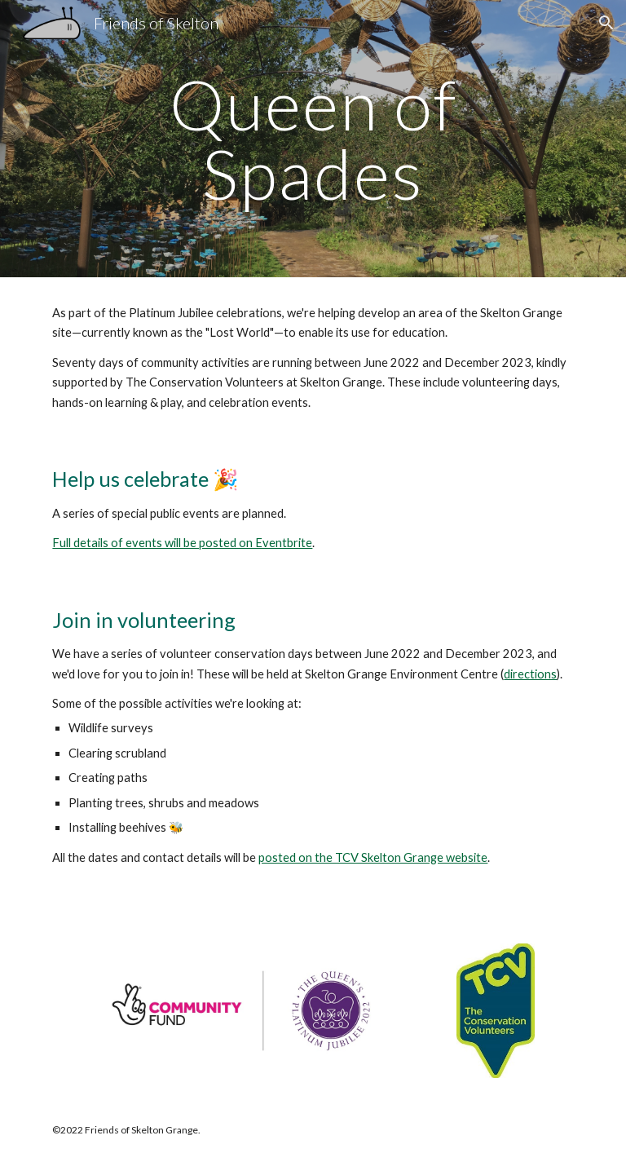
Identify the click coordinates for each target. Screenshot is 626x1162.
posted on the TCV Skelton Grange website (372, 857)
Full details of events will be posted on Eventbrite (182, 543)
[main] (312, 139)
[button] (606, 22)
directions (530, 674)
